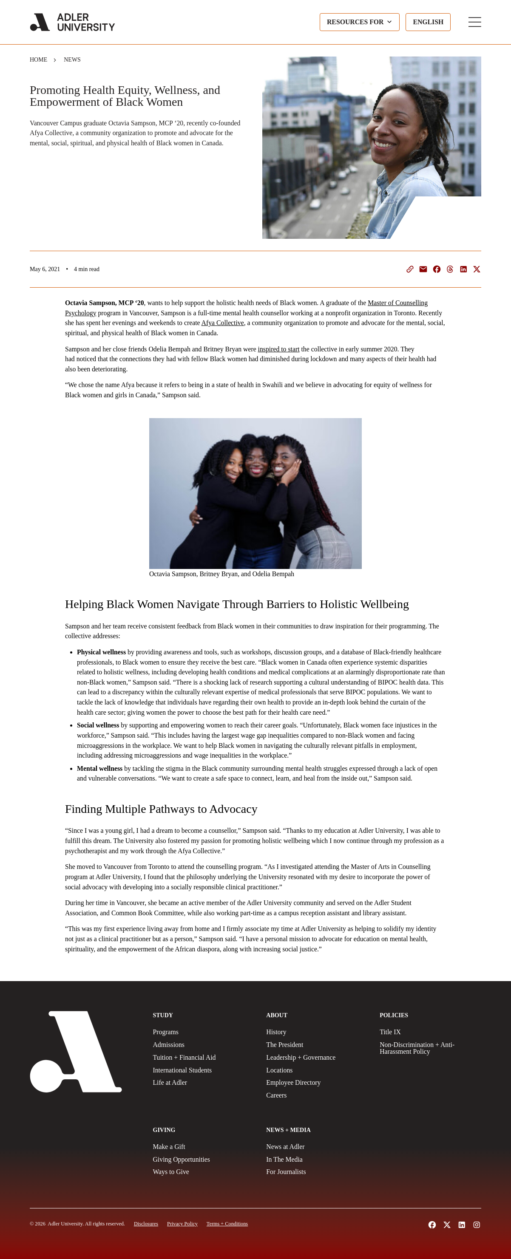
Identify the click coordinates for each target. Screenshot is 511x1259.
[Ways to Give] (204, 1172)
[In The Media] (317, 1159)
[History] (317, 1032)
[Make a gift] (204, 1146)
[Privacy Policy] (182, 1224)
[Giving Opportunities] (204, 1159)
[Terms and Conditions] (227, 1224)
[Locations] (317, 1070)
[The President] (317, 1044)
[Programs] (204, 1032)
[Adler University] (72, 22)
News (72, 60)
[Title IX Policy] (430, 1032)
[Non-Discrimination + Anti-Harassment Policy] (430, 1048)
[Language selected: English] (428, 22)
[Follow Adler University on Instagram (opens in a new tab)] (476, 1224)
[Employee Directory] (317, 1082)
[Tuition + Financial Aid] (204, 1057)
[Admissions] (204, 1044)
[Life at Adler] (204, 1082)
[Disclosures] (146, 1224)
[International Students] (204, 1070)
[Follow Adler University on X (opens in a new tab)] (447, 1224)
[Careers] (317, 1095)
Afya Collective (223, 322)
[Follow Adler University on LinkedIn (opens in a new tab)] (461, 1224)
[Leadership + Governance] (317, 1057)
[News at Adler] (317, 1146)
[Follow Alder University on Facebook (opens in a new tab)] (432, 1224)
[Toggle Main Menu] (474, 22)
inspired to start (279, 349)
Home (38, 60)
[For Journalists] (317, 1172)
